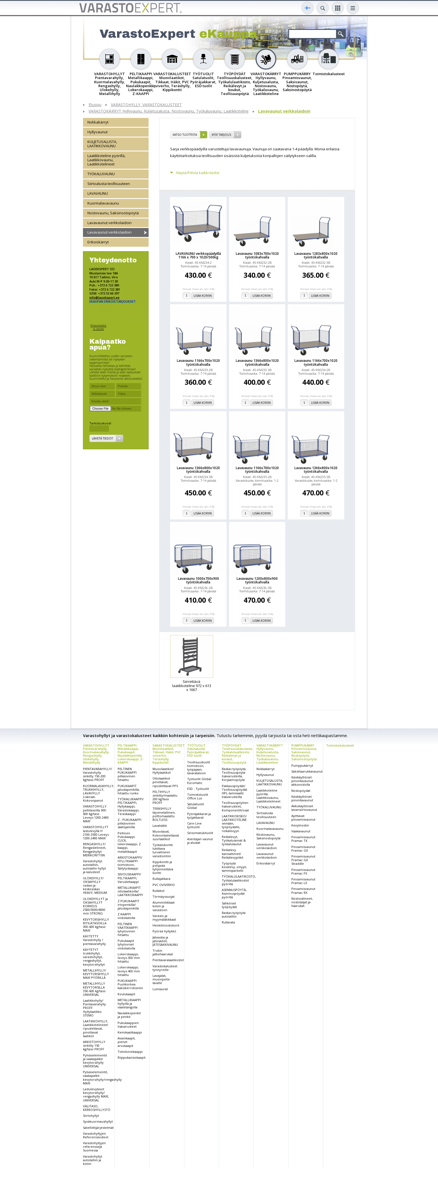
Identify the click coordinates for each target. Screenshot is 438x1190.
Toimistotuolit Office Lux (197, 796)
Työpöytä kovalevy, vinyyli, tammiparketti (234, 867)
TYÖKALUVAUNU (101, 173)
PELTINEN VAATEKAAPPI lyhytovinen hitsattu (128, 929)
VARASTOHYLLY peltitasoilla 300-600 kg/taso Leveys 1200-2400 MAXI (96, 813)
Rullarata (228, 922)
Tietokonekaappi (130, 1051)
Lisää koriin (203, 296)
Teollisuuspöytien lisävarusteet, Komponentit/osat (235, 806)
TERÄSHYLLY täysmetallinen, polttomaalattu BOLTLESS (164, 814)
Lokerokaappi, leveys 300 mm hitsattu (129, 957)
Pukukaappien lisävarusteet (128, 1025)
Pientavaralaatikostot (168, 960)
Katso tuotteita (185, 135)
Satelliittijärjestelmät (98, 1127)
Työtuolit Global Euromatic (199, 781)
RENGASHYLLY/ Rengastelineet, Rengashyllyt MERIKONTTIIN (94, 849)
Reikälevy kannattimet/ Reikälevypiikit (232, 853)
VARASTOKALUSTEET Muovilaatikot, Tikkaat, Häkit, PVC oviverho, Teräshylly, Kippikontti (169, 753)
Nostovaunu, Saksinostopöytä (113, 212)
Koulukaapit (126, 994)
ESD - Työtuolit (198, 789)
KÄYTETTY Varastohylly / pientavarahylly (94, 940)
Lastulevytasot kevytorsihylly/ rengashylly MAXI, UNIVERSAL (96, 1094)
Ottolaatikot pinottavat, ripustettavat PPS (165, 782)
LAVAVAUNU (97, 193)
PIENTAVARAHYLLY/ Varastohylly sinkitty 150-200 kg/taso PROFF (97, 774)
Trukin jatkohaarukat (163, 952)
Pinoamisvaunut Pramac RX (303, 890)
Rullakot (159, 891)
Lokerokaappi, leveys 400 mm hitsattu (129, 971)
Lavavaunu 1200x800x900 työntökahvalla (257, 580)
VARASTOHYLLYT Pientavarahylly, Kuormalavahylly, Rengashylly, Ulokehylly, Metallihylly (96, 753)
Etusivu (95, 105)
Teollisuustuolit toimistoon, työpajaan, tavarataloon (198, 767)
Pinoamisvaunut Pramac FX (303, 871)
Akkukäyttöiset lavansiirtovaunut (304, 808)
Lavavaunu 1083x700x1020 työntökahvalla (257, 255)
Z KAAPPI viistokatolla (126, 916)
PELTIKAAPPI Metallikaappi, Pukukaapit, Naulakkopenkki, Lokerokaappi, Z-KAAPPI (131, 753)
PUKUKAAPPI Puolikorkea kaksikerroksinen (130, 984)
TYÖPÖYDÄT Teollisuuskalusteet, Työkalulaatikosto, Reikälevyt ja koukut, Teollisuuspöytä (237, 753)
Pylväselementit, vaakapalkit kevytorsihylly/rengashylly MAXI (102, 1077)
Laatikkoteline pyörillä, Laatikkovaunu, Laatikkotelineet (106, 160)
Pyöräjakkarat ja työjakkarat (199, 816)
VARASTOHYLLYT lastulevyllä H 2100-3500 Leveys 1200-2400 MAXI (96, 832)
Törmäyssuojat (164, 896)
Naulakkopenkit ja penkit (129, 1015)
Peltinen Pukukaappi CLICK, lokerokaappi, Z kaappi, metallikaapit (129, 842)
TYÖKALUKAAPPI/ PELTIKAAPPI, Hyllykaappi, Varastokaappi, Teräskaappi (131, 806)
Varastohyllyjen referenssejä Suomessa (94, 1146)
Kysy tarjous (221, 135)
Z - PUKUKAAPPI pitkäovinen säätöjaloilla (129, 823)
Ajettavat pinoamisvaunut (303, 817)
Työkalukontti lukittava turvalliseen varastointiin (163, 850)
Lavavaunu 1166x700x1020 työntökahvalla (198, 362)
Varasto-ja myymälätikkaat (164, 917)
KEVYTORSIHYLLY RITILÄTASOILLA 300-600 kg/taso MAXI (96, 925)
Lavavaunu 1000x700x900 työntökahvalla (198, 580)
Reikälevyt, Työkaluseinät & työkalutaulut (234, 840)
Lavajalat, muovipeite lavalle (161, 979)
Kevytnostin (300, 825)
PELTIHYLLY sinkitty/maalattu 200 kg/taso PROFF (165, 797)
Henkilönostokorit (166, 925)
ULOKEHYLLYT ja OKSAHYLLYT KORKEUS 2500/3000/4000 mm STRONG (95, 906)
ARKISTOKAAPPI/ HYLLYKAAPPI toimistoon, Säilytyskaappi (130, 863)
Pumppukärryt (302, 765)
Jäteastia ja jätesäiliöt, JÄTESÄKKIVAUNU (165, 941)
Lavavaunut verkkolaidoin (284, 111)
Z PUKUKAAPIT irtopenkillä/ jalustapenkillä (128, 904)
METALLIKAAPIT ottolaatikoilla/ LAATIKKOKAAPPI (130, 891)
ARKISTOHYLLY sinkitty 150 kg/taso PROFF (94, 1045)
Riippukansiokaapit (132, 1057)
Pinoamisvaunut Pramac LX (303, 881)
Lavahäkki (160, 825)
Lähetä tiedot (102, 438)
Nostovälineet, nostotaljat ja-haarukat (302, 902)
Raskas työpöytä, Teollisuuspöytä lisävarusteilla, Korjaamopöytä (234, 774)
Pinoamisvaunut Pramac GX (303, 848)
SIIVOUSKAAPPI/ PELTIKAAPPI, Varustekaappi (129, 877)
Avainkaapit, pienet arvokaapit (126, 1042)
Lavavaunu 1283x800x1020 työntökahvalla (315, 255)
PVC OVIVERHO (164, 885)
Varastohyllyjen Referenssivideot (95, 1135)
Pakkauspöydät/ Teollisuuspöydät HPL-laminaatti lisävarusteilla (234, 791)
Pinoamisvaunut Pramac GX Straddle (303, 860)
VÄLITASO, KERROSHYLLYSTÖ (96, 1108)
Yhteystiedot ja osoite (98, 327)
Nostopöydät (300, 790)
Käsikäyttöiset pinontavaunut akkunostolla (302, 781)
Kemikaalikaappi (130, 1032)
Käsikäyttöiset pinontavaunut (302, 798)
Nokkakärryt (97, 122)
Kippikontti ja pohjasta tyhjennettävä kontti (163, 867)
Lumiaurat (160, 989)
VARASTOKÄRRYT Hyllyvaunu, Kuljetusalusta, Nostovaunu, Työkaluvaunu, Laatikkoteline (169, 111)
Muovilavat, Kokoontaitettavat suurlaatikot (166, 835)
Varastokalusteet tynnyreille (165, 968)
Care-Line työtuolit (194, 825)
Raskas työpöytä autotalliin (234, 914)
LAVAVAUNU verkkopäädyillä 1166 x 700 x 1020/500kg (198, 255)
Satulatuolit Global (195, 806)
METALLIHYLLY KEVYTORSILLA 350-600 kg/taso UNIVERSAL (94, 989)
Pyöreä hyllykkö (164, 931)
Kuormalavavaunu (103, 203)
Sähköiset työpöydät (229, 905)
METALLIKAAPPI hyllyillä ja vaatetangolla (129, 1003)
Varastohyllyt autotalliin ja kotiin (92, 1160)
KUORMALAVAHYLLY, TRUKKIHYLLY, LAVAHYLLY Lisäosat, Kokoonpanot (98, 793)
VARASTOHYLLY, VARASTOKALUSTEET (146, 105)
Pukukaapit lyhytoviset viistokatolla (126, 944)
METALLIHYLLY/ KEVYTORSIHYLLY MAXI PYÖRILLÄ (96, 974)
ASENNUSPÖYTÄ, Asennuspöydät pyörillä (234, 893)
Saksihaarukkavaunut (307, 771)
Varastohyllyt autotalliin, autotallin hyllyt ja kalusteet (94, 866)
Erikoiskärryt (98, 241)
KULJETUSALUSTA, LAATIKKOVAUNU (102, 143)
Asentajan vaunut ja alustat (200, 841)
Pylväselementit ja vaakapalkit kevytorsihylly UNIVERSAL (95, 1060)
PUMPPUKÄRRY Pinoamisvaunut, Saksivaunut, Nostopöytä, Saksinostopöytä (304, 752)
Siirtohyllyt (91, 1115)
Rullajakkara (161, 879)
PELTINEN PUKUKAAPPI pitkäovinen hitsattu (127, 774)
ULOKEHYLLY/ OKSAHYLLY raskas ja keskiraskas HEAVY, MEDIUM (95, 885)
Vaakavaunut (300, 831)
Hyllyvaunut (97, 131)
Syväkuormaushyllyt (98, 1121)
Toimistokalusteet (340, 745)
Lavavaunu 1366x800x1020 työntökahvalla (257, 362)
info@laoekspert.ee (104, 297)
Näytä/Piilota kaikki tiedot (197, 172)
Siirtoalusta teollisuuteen (108, 183)
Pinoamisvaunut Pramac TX (303, 839)
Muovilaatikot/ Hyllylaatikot (163, 771)
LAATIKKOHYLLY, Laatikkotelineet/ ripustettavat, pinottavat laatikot (95, 1028)
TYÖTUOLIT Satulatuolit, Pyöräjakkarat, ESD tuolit (198, 750)
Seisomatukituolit (200, 833)
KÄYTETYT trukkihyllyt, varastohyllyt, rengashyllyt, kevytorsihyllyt (94, 956)
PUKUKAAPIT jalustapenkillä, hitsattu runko (129, 789)
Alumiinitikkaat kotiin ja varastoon (164, 906)
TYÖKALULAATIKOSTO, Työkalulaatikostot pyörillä (239, 880)
